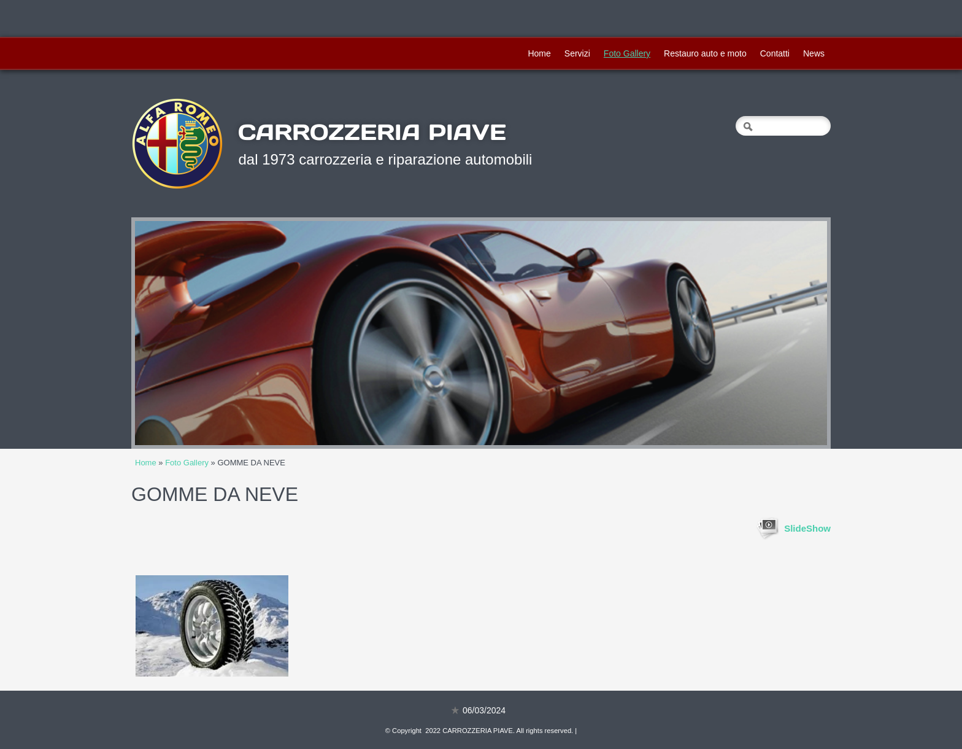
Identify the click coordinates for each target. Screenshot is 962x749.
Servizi (577, 53)
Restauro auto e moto (705, 53)
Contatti (775, 53)
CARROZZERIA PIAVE (372, 132)
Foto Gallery (627, 53)
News (814, 53)
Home (539, 53)
